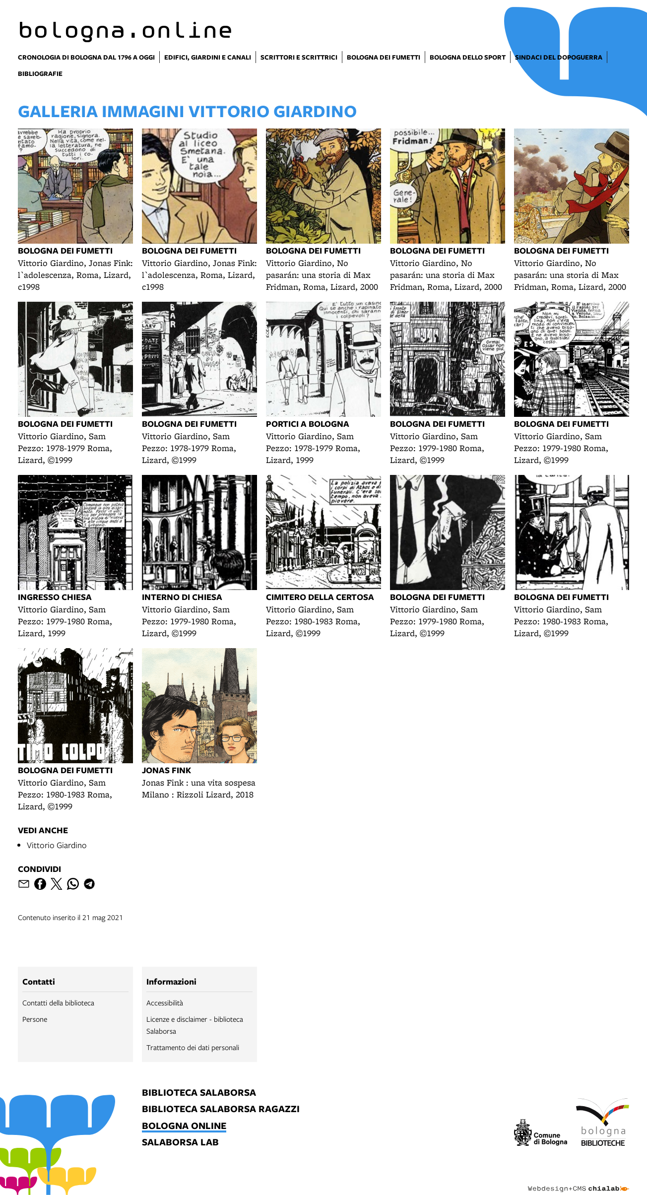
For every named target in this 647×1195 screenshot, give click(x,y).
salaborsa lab (180, 1142)
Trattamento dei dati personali (192, 1047)
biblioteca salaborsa (199, 1093)
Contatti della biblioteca (58, 1002)
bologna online (184, 1126)
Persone (34, 1019)
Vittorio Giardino (57, 845)
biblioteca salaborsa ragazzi (221, 1109)
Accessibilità (164, 1002)
